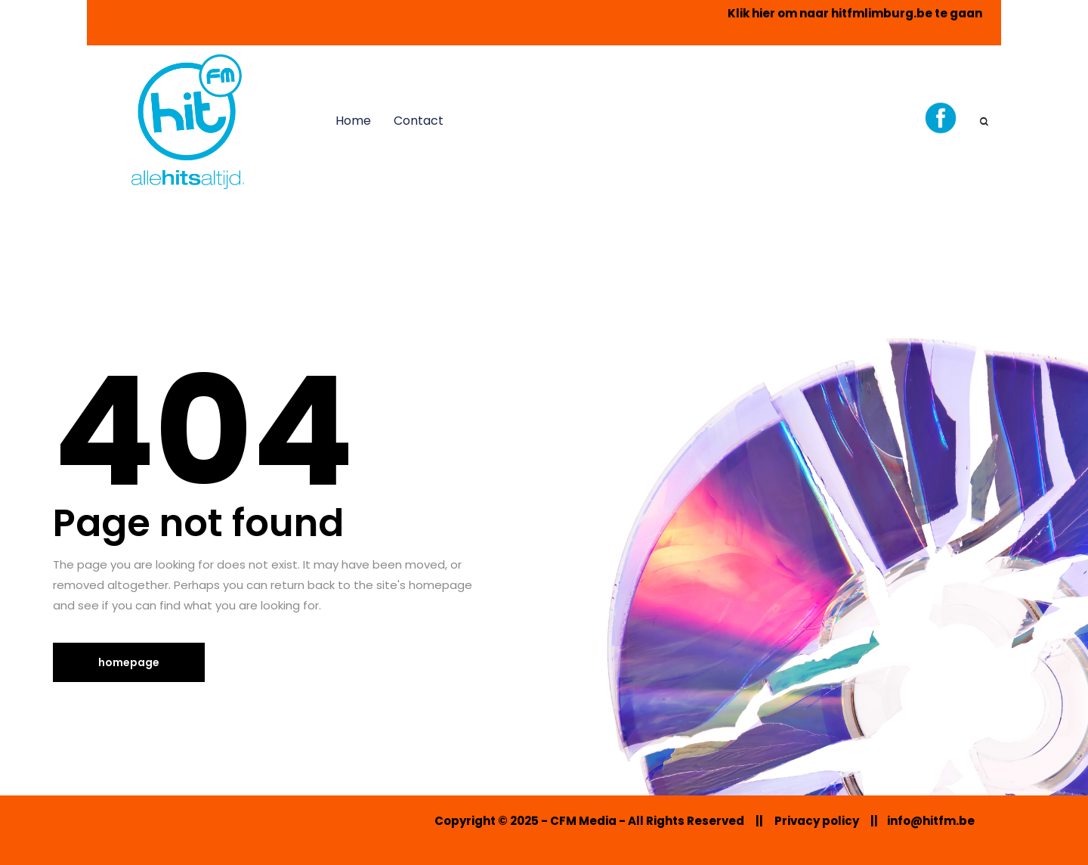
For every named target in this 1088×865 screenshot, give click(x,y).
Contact (419, 120)
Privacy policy (816, 821)
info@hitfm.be (931, 821)
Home (353, 120)
